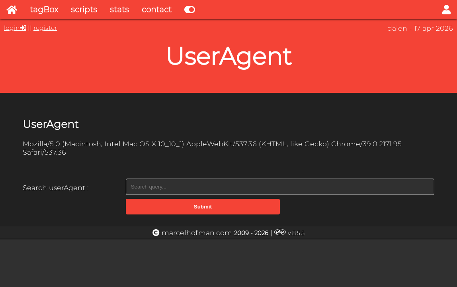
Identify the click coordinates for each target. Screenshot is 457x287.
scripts (84, 9)
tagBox (44, 9)
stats (119, 9)
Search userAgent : (56, 187)
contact (157, 9)
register (45, 27)
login (12, 27)
